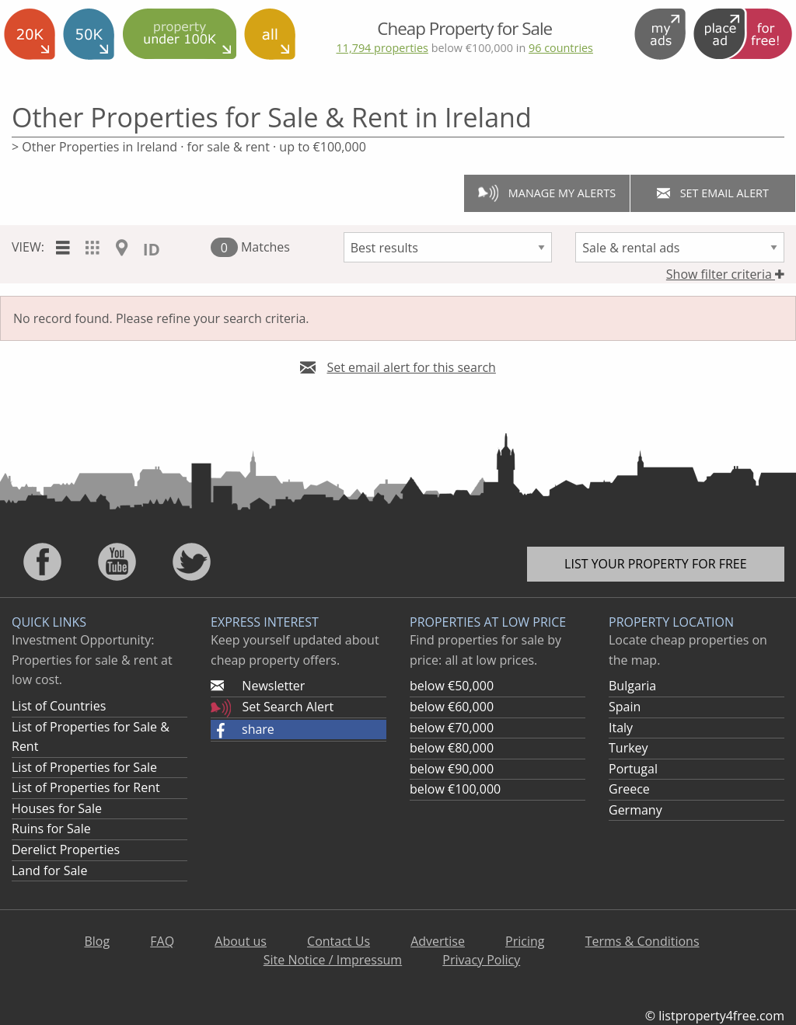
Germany (635, 809)
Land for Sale (49, 870)
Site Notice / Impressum (333, 959)
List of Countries (59, 705)
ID (151, 249)
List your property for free (655, 563)
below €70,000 (452, 727)
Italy (621, 727)
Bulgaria (632, 685)
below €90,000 (452, 768)
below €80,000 (452, 747)
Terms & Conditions (642, 941)
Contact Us (338, 941)
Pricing (524, 941)
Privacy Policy (481, 959)
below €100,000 (455, 788)
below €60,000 (452, 706)
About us (241, 941)
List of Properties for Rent (86, 787)
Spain (625, 706)
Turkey (628, 747)
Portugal (633, 768)
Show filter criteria (725, 274)
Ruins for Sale (51, 828)
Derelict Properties (66, 849)
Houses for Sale (57, 808)
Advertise (437, 941)
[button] (298, 730)
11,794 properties (382, 47)
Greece (629, 788)
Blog (97, 941)
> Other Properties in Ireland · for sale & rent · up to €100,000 (189, 146)
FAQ (162, 941)
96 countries (561, 47)
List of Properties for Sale (84, 767)
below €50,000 (452, 685)
